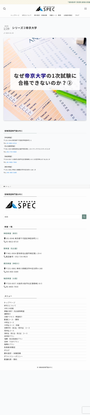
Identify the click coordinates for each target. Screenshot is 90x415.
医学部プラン (14, 362)
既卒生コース (14, 353)
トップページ (12, 303)
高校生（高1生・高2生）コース (19, 357)
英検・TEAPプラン (16, 372)
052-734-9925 (12, 152)
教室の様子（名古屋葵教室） (18, 319)
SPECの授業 (12, 314)
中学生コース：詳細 (16, 343)
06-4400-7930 (12, 162)
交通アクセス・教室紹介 (17, 328)
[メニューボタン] (85, 8)
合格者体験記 (12, 381)
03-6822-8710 (12, 143)
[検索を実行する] (84, 216)
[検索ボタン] (4, 8)
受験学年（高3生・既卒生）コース (20, 348)
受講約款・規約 (12, 403)
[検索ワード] (45, 216)
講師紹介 (11, 323)
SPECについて (12, 309)
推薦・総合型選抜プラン (18, 367)
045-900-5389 (12, 172)
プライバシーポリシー (15, 397)
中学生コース (12, 338)
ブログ (9, 387)
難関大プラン (14, 376)
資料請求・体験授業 (14, 392)
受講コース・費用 (13, 333)
